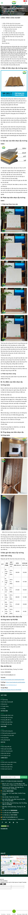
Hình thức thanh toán (7, 764)
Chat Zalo (8, 913)
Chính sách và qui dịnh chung (9, 762)
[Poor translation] (4, 884)
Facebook (4, 828)
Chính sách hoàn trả (7, 769)
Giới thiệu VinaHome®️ (7, 702)
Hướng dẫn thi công (7, 724)
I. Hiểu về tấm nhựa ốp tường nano (11, 23)
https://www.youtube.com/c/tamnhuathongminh (12, 679)
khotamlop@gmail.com (12, 817)
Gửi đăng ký (24, 777)
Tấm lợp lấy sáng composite (9, 733)
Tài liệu (3, 708)
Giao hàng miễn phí (6, 746)
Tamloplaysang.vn (12, 819)
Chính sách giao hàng (7, 722)
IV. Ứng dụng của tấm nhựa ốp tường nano (13, 34)
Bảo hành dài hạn (6, 753)
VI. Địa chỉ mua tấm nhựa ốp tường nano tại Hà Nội (13, 40)
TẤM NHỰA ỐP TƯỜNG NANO (17, 11)
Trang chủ (6, 11)
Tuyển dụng (5, 699)
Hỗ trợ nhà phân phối (7, 751)
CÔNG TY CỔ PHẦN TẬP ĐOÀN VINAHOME (12, 781)
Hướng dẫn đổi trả (6, 719)
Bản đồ (3, 853)
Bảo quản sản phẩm (7, 748)
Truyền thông (5, 706)
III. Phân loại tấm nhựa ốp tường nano (12, 27)
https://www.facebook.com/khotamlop (15, 682)
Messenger (19, 913)
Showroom (4, 704)
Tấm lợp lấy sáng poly (7, 731)
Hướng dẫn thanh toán (7, 715)
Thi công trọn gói (6, 755)
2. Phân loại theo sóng (9, 31)
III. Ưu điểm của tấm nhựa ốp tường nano (13, 32)
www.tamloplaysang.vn (11, 685)
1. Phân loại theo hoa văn (10, 29)
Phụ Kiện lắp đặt (6, 740)
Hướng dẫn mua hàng (7, 717)
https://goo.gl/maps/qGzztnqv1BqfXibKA (11, 689)
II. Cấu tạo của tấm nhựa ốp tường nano (12, 25)
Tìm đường (3, 913)
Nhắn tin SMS (24, 913)
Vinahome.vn (21, 819)
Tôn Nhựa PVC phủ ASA (8, 735)
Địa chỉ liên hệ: (6, 43)
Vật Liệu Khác (5, 737)
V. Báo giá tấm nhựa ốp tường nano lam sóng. (12, 37)
